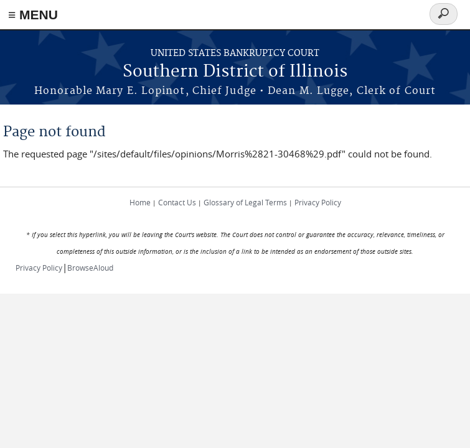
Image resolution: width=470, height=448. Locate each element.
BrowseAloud (90, 268)
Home (140, 202)
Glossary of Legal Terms (245, 202)
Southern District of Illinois (235, 72)
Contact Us (177, 202)
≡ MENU (33, 14)
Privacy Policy (317, 202)
